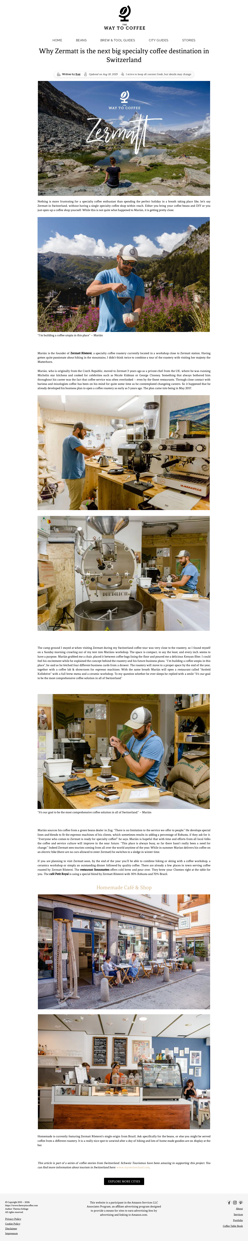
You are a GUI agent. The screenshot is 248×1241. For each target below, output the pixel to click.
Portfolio (238, 1220)
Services (238, 1214)
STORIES (188, 40)
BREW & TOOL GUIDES (117, 40)
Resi (77, 74)
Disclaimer (11, 1228)
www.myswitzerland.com (132, 1167)
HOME (57, 40)
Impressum (11, 1233)
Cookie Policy (12, 1223)
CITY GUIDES (158, 40)
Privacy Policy (13, 1219)
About (239, 1208)
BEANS (81, 40)
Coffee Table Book (233, 1226)
